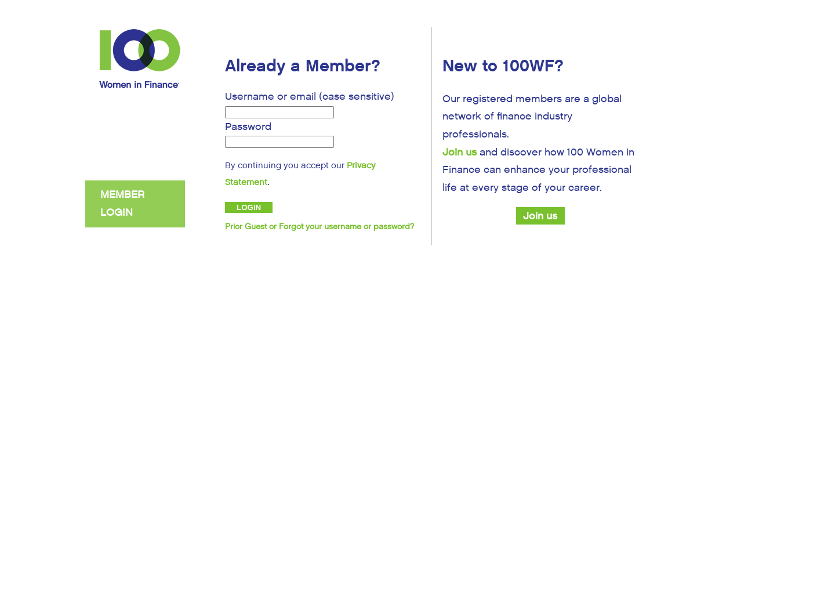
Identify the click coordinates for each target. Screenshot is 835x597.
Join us (459, 152)
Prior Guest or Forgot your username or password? (319, 226)
